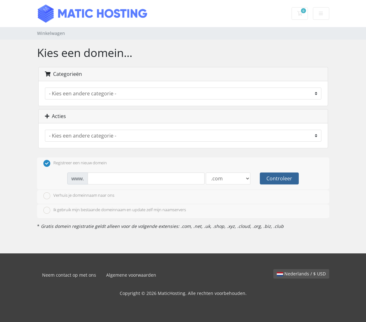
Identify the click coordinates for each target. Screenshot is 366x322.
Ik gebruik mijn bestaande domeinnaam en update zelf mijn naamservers (114, 210)
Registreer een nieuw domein (75, 163)
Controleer (279, 178)
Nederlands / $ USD (301, 274)
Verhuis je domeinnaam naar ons (78, 195)
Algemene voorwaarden (131, 275)
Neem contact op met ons (69, 275)
